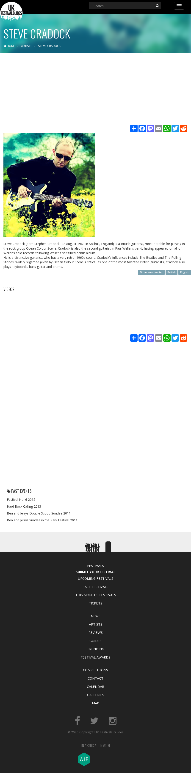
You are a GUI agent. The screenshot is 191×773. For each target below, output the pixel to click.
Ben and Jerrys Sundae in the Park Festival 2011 (42, 520)
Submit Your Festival (95, 571)
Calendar (95, 686)
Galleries (95, 694)
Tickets (95, 603)
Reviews (96, 632)
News (95, 616)
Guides (95, 640)
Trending (95, 649)
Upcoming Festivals (95, 578)
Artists (95, 624)
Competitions (95, 670)
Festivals (95, 565)
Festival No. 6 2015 (21, 499)
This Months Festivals (95, 595)
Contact (95, 678)
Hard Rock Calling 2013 (24, 506)
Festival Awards (95, 657)
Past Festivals (95, 586)
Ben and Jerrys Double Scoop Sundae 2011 (39, 513)
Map (95, 703)
